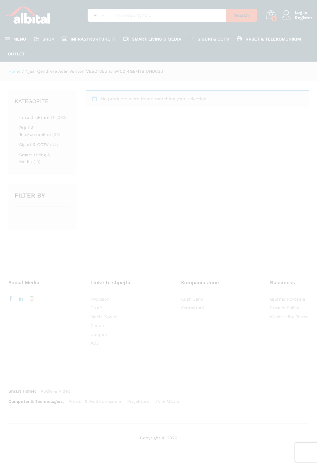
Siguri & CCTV (34, 144)
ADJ (94, 343)
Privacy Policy (284, 307)
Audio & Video (55, 391)
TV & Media (167, 401)
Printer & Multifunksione (94, 401)
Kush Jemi (192, 299)
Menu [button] (15, 38)
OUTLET (16, 54)
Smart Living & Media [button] (152, 38)
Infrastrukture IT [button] (88, 38)
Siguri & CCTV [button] (209, 38)
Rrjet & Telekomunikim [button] (269, 38)
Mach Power (103, 316)
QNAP (96, 307)
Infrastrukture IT (37, 117)
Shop (44, 38)
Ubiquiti (98, 334)
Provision (100, 299)
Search (241, 15)
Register (303, 17)
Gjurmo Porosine (287, 299)
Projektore (138, 401)
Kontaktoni (192, 307)
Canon (97, 325)
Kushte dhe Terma (289, 316)
